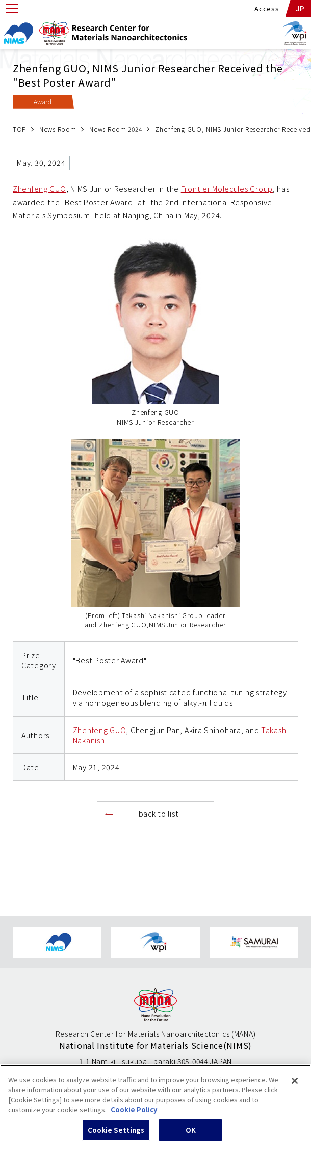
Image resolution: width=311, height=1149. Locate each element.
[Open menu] (12, 8)
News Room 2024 (115, 129)
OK (191, 1136)
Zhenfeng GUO (39, 188)
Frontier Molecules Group (227, 188)
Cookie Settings (116, 1136)
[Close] (294, 1087)
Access (266, 8)
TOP (19, 129)
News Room (57, 129)
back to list (159, 813)
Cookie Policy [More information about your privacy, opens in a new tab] (134, 1116)
